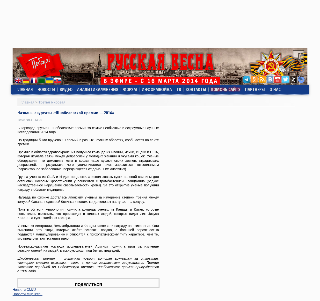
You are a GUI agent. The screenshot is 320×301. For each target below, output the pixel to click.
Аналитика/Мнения (97, 89)
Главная (24, 89)
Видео (66, 89)
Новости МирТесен (27, 294)
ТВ (178, 89)
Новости (46, 89)
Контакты (196, 89)
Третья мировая (51, 102)
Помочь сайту (225, 89)
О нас (275, 89)
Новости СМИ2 (24, 290)
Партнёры (255, 89)
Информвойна (157, 89)
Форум (130, 89)
